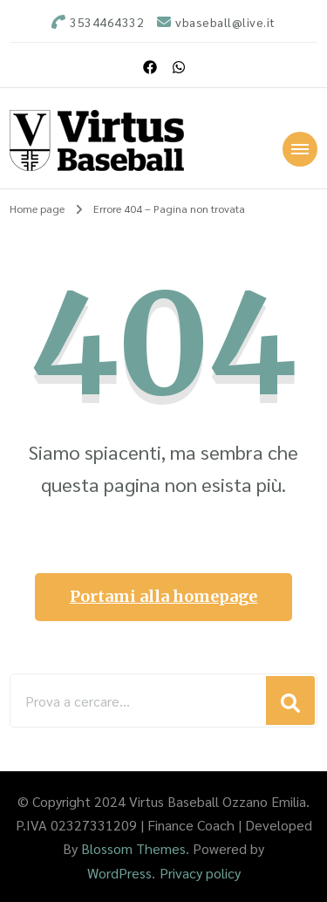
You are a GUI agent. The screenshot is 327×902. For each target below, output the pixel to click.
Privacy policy (200, 873)
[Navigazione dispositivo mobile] (300, 149)
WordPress (119, 873)
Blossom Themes (133, 848)
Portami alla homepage (163, 596)
